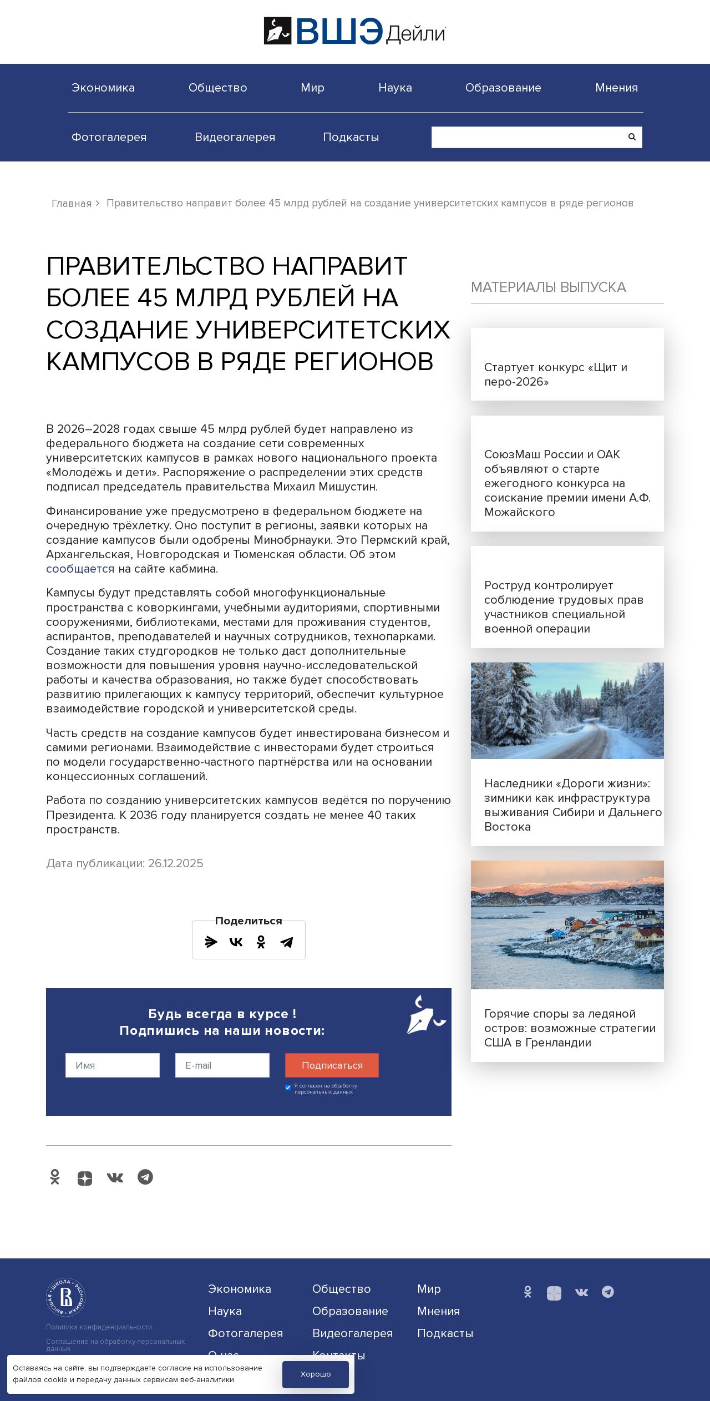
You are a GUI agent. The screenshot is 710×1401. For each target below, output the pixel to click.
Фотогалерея (109, 137)
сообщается (82, 569)
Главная (72, 203)
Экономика (103, 87)
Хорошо (316, 1374)
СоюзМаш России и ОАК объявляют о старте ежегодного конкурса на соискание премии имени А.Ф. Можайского (567, 483)
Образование (503, 87)
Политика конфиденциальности (99, 1327)
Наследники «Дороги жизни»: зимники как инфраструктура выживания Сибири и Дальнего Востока (573, 805)
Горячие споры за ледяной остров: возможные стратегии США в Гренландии (570, 1028)
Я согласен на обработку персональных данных (326, 1089)
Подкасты (351, 137)
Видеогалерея (235, 137)
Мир (312, 87)
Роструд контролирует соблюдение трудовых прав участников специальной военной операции (564, 607)
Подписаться (332, 1065)
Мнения (616, 87)
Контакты (339, 1355)
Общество (218, 87)
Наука (395, 87)
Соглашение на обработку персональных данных (115, 1345)
